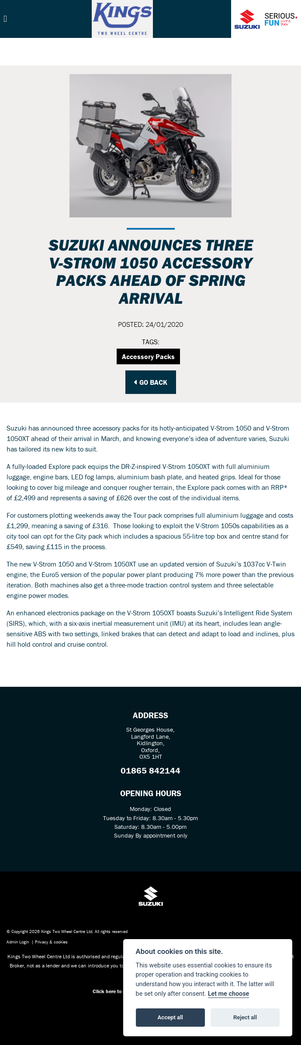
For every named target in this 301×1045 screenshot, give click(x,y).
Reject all (245, 1017)
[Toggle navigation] (5, 19)
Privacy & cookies (51, 942)
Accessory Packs (148, 356)
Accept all (170, 1017)
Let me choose (228, 994)
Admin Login (18, 942)
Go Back (150, 382)
